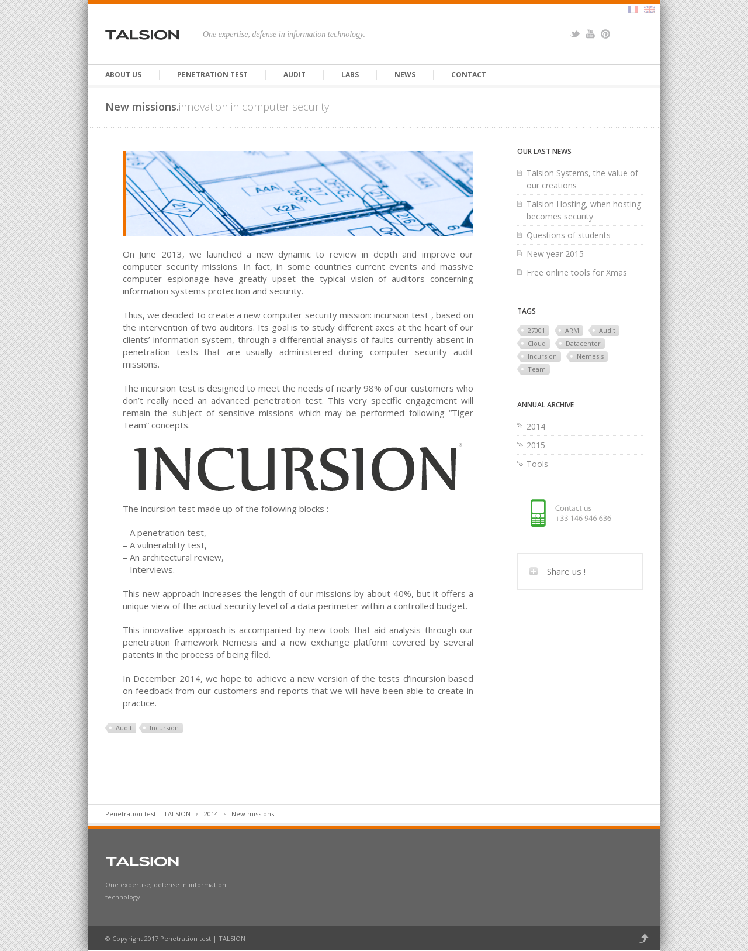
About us (123, 75)
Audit (294, 75)
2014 (536, 426)
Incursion (164, 727)
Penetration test (212, 75)
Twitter (575, 34)
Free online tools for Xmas (577, 272)
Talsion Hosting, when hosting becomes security (584, 210)
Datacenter (583, 343)
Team (537, 369)
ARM (572, 330)
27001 (536, 330)
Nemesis (590, 356)
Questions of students (569, 235)
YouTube (590, 34)
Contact (468, 75)
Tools (537, 463)
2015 (536, 445)
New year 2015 (555, 253)
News (404, 75)
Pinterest (605, 34)
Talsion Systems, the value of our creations (582, 179)
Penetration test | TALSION (148, 813)
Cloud (537, 343)
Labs (350, 75)
